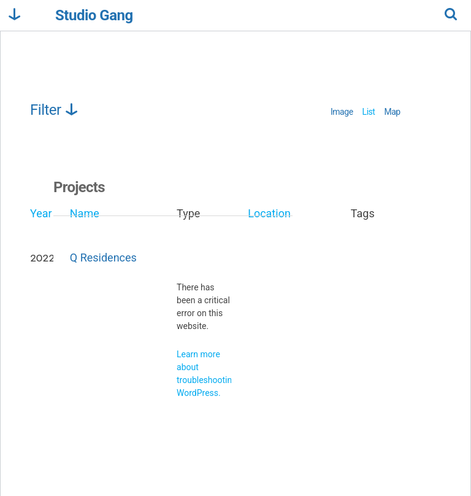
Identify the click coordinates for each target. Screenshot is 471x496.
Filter (55, 109)
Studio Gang (94, 15)
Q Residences (103, 257)
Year (41, 213)
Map (392, 112)
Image (342, 112)
